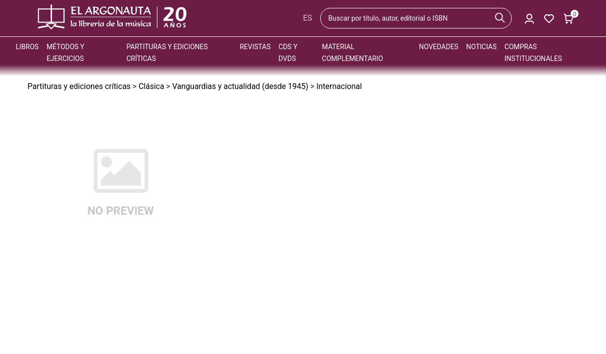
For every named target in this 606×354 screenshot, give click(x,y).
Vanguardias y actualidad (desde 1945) (240, 86)
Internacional (339, 86)
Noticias (481, 47)
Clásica (151, 86)
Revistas (255, 47)
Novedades (438, 47)
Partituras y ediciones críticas (79, 86)
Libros (27, 47)
